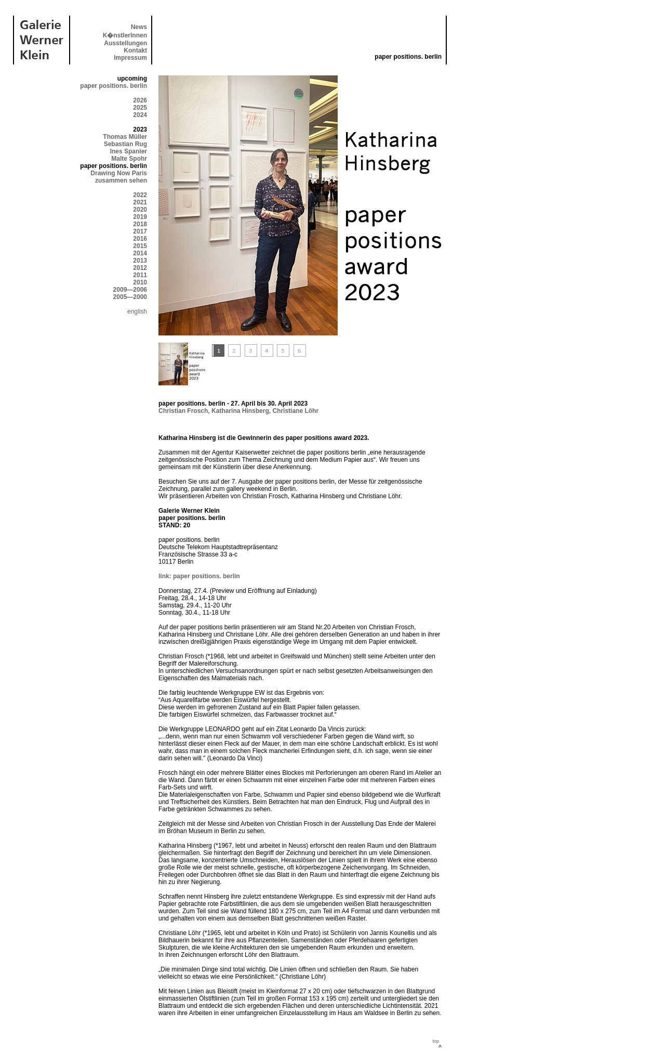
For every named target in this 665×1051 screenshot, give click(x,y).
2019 (140, 216)
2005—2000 (130, 297)
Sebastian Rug (125, 144)
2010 (140, 282)
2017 (140, 231)
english (137, 311)
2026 (140, 100)
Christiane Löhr (295, 410)
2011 (140, 275)
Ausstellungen (125, 43)
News (139, 27)
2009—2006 (130, 289)
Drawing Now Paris (118, 173)
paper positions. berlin (113, 85)
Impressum (130, 57)
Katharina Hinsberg (240, 410)
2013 (140, 260)
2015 (140, 246)
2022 (140, 195)
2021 (140, 202)
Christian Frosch (183, 410)
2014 (140, 253)
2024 (140, 115)
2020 (140, 209)
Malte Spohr (129, 158)
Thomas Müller (125, 136)
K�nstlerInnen (125, 35)
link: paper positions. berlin (199, 576)
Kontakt (135, 50)
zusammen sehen (121, 180)
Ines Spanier (128, 151)
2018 (140, 224)
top (435, 1041)
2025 (140, 107)
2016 (140, 238)
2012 (140, 267)
